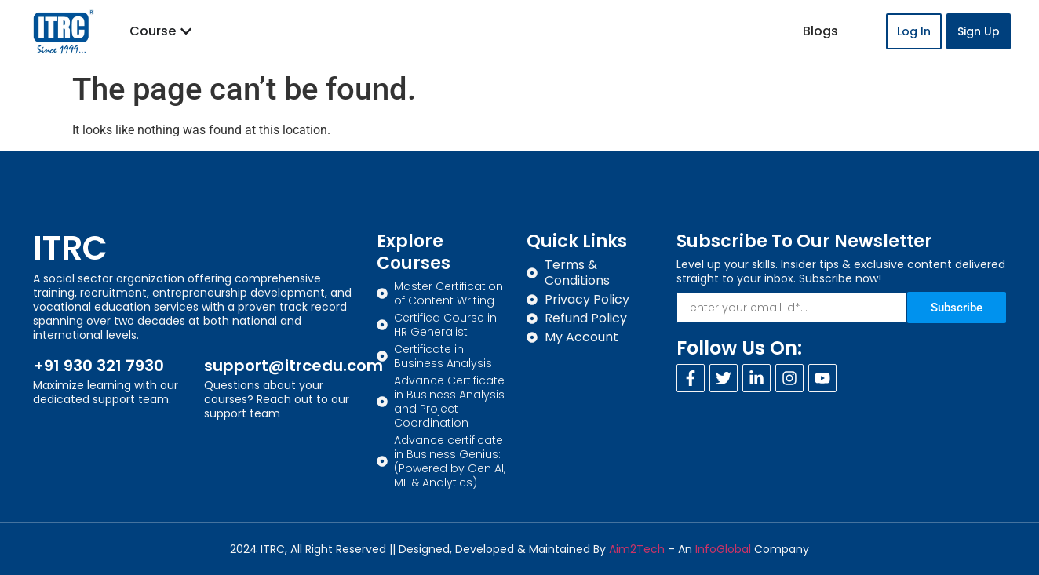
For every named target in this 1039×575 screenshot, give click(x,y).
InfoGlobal (723, 549)
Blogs (820, 31)
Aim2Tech (637, 549)
